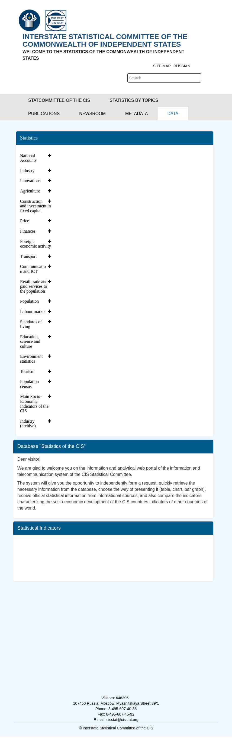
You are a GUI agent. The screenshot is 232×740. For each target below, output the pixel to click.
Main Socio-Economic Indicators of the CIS (34, 403)
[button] (59, 100)
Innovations (30, 180)
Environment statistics (31, 358)
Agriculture (30, 191)
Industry (27, 170)
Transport (28, 256)
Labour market (33, 311)
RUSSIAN (181, 66)
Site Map (161, 66)
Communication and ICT (33, 269)
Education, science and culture (30, 341)
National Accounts (28, 158)
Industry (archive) (28, 423)
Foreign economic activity (35, 244)
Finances (28, 231)
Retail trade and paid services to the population (33, 286)
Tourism (27, 371)
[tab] (36, 158)
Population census (29, 384)
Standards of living (31, 324)
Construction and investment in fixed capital (35, 206)
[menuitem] (173, 113)
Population (29, 301)
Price (24, 221)
